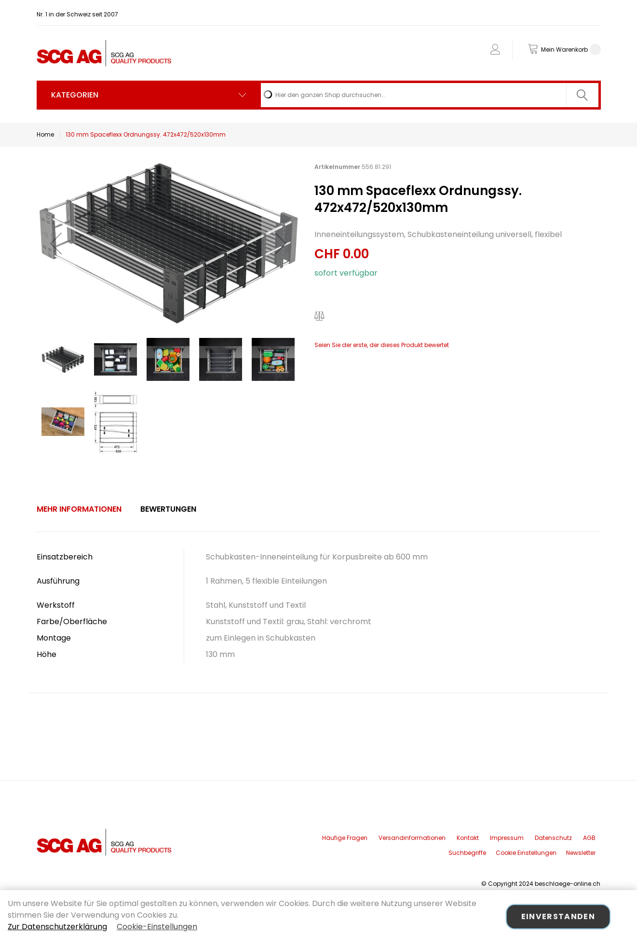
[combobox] (429, 95)
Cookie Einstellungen (526, 853)
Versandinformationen (412, 838)
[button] (56, 243)
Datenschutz (553, 838)
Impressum (507, 838)
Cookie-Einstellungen (157, 926)
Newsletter (581, 853)
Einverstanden (558, 916)
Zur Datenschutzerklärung (57, 926)
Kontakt (468, 838)
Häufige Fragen (344, 838)
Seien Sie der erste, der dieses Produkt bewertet (381, 345)
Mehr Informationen (79, 509)
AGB (589, 838)
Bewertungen (168, 509)
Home (45, 134)
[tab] (79, 509)
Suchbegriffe (467, 853)
